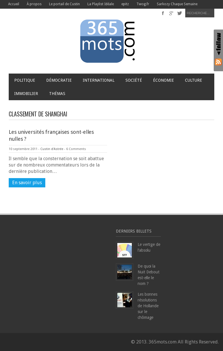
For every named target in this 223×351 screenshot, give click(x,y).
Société (133, 80)
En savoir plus (27, 182)
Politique (24, 80)
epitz (125, 4)
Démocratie (59, 80)
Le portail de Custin (64, 4)
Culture (193, 80)
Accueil (13, 4)
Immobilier (26, 93)
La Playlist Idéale (100, 4)
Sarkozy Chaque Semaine (177, 4)
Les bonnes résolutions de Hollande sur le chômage (148, 306)
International (98, 80)
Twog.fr (142, 4)
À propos (34, 4)
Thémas (58, 93)
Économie (163, 80)
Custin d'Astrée (51, 149)
